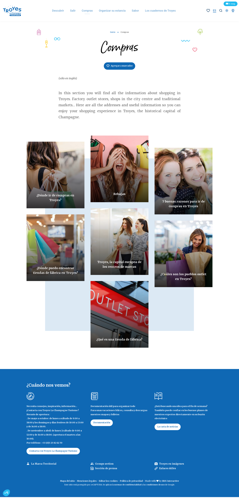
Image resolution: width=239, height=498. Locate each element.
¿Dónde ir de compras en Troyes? (55, 197)
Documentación (102, 423)
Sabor (137, 10)
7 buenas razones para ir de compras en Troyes (183, 204)
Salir (75, 10)
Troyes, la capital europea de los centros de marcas (119, 262)
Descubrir (60, 10)
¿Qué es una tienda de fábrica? (119, 337)
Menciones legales (86, 481)
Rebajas (119, 194)
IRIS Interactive (172, 481)
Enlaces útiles (168, 469)
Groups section (104, 464)
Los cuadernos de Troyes (162, 10)
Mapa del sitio (66, 481)
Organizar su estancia (114, 10)
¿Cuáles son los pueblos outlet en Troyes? (183, 276)
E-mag (232, 4)
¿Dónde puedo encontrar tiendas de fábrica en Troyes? (55, 268)
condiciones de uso (155, 485)
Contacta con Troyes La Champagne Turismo (55, 451)
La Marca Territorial (44, 464)
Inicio (112, 32)
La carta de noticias (168, 427)
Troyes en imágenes (172, 464)
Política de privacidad (132, 481)
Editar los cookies (108, 481)
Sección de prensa (107, 469)
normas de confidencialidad (127, 485)
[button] (6, 492)
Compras (89, 10)
